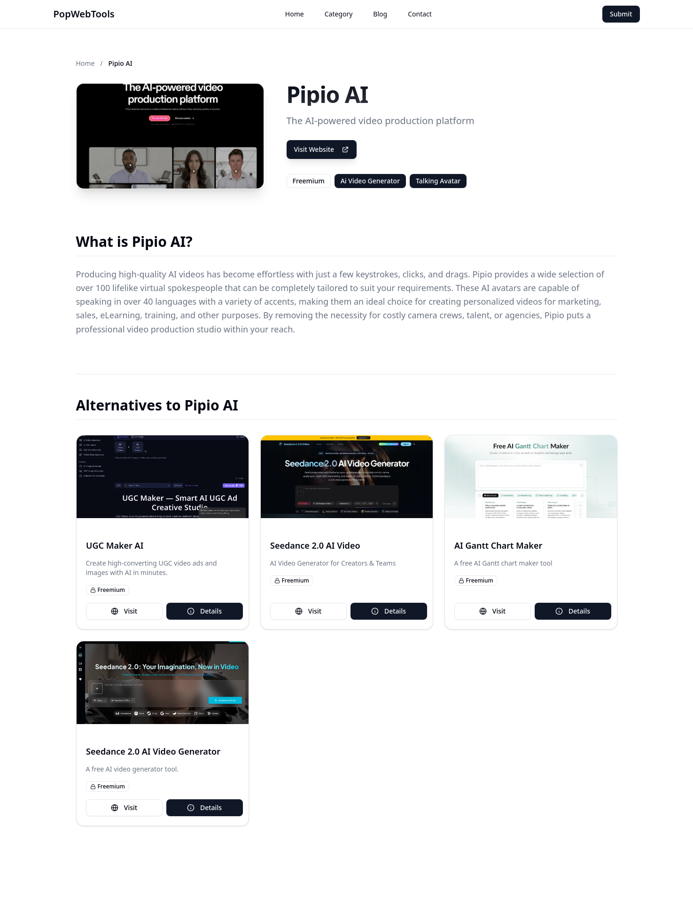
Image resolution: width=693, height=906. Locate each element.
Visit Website (322, 149)
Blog (380, 13)
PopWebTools (84, 14)
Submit (621, 13)
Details (204, 611)
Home (294, 13)
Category (339, 13)
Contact (420, 13)
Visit (124, 611)
